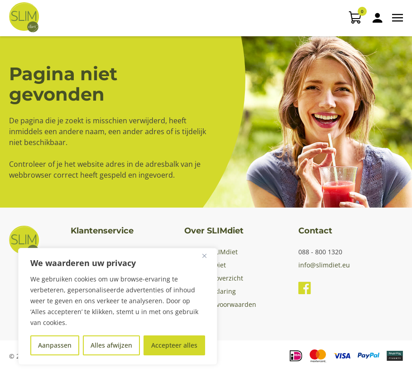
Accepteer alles (174, 345)
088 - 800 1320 (320, 251)
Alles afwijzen (111, 345)
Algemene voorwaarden (220, 304)
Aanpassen (55, 345)
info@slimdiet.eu (324, 265)
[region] (117, 306)
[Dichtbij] (207, 255)
